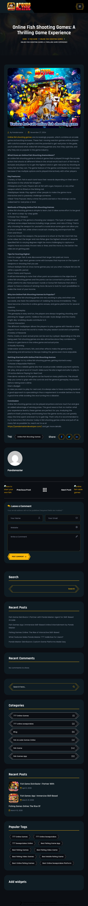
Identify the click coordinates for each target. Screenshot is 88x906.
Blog (15, 732)
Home (25, 39)
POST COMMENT (19, 556)
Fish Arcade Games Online (24, 740)
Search (13, 577)
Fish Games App (20, 756)
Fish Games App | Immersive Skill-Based (39, 795)
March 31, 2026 (27, 800)
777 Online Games (21, 716)
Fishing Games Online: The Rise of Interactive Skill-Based (34, 632)
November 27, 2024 (37, 132)
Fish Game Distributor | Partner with (37, 783)
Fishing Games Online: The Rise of (24, 806)
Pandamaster (15, 470)
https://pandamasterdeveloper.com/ (25, 426)
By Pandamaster (15, 132)
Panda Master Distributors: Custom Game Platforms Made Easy (37, 641)
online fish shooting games (29, 437)
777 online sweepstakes (23, 724)
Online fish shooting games (20, 137)
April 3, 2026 (26, 788)
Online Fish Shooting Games (51, 39)
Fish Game (33, 39)
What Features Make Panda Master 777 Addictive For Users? (36, 637)
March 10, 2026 (15, 810)
